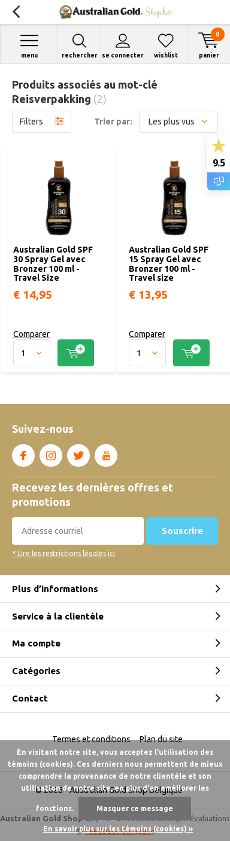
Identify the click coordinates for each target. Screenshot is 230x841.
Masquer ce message (134, 808)
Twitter (78, 453)
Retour (16, 12)
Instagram (51, 453)
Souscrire (182, 531)
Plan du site (161, 739)
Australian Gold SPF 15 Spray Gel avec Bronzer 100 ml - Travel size (168, 264)
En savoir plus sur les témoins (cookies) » (118, 829)
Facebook (23, 453)
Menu (29, 46)
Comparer (31, 334)
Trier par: (113, 121)
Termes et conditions (91, 739)
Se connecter (122, 46)
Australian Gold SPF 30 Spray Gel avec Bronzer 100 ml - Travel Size (53, 264)
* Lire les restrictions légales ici (63, 553)
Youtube (106, 453)
